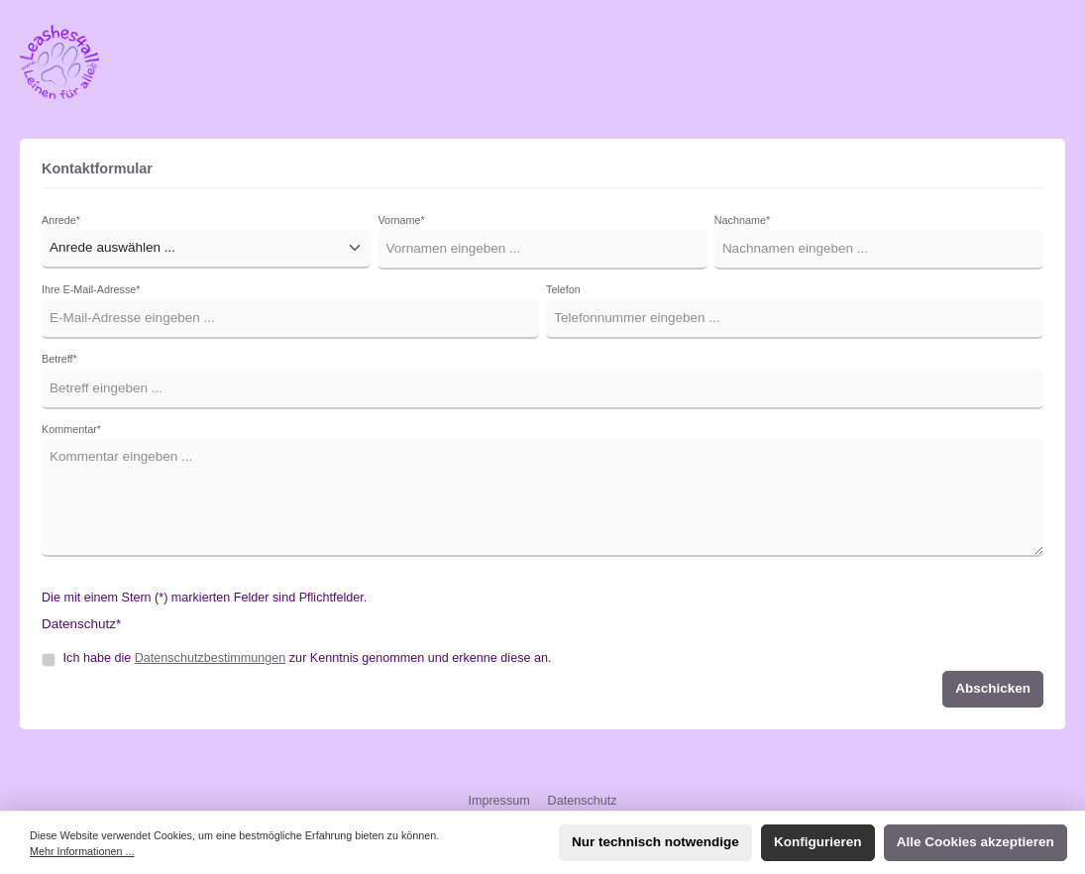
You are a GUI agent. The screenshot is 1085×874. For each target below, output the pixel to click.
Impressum (500, 801)
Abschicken (993, 688)
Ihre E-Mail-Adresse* (91, 289)
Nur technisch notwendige (655, 841)
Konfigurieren (818, 841)
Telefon (563, 289)
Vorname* (401, 220)
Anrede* (61, 220)
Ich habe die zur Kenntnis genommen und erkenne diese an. (307, 658)
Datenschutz (582, 801)
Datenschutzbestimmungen (210, 658)
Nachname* (742, 220)
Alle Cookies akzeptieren (975, 841)
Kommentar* (71, 429)
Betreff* (59, 359)
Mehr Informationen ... (82, 851)
